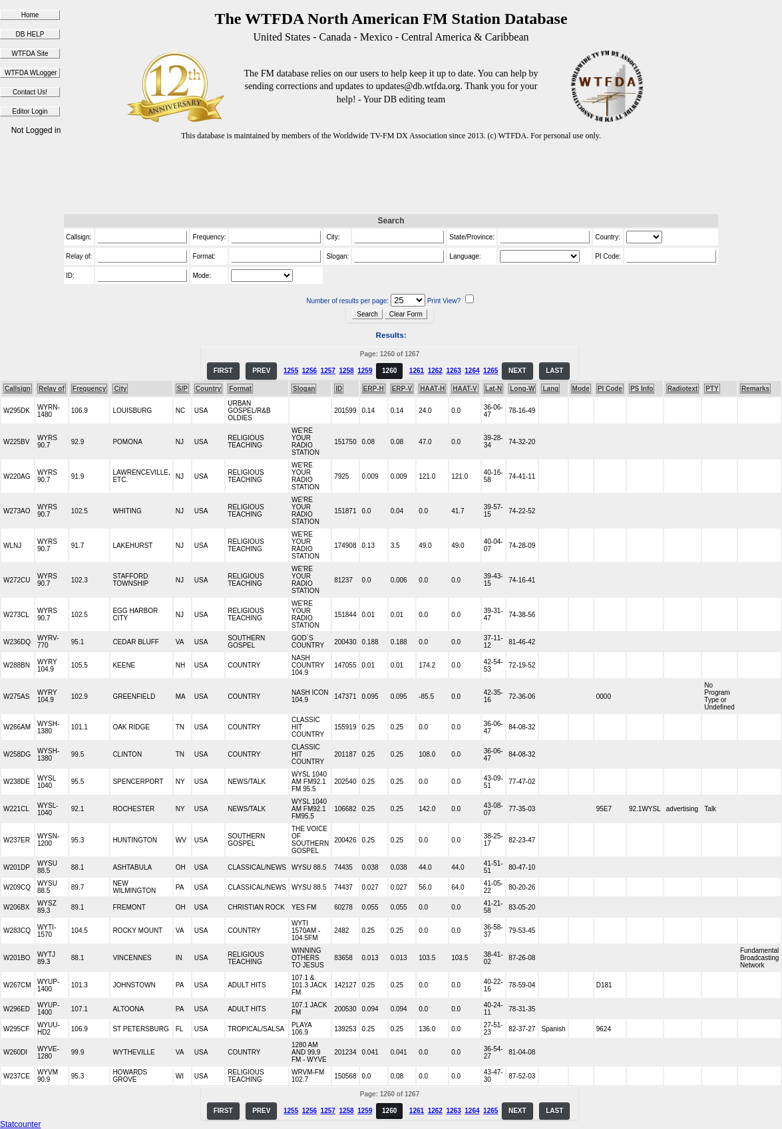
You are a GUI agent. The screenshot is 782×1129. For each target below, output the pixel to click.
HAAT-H (432, 388)
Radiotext (683, 388)
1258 (346, 370)
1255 (291, 370)
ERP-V (402, 388)
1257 (328, 370)
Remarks (755, 388)
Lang (550, 388)
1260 (389, 370)
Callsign (18, 388)
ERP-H (373, 388)
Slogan (304, 388)
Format (240, 388)
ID (338, 388)
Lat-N (493, 388)
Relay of (52, 388)
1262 (435, 370)
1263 (453, 370)
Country (208, 388)
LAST (554, 370)
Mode (581, 388)
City (120, 388)
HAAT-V (465, 388)
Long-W (522, 388)
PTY (711, 388)
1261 (416, 370)
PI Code (610, 388)
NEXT (517, 370)
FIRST (223, 370)
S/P (182, 388)
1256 (309, 370)
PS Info (641, 388)
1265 (490, 370)
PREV (261, 370)
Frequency (89, 388)
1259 (364, 370)
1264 (472, 370)
